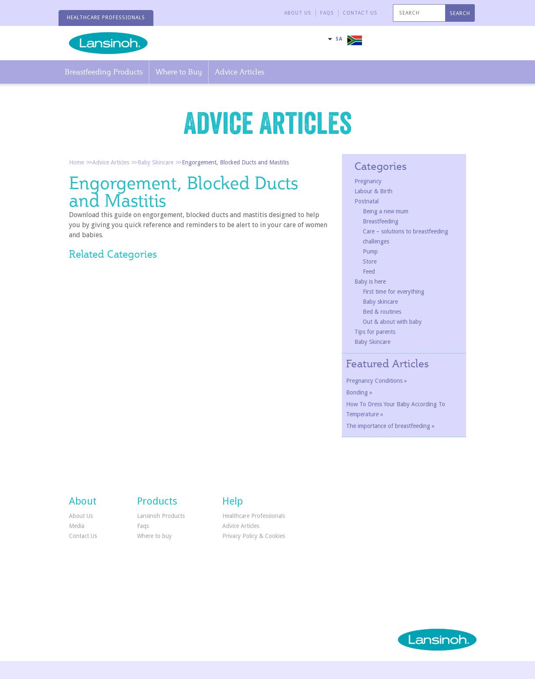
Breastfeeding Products (104, 71)
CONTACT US (360, 13)
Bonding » (359, 392)
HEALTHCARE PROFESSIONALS (106, 17)
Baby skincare (380, 301)
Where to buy (154, 536)
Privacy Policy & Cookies (253, 536)
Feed (369, 271)
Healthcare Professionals (253, 515)
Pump (370, 251)
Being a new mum (385, 211)
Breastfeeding (380, 221)
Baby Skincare (155, 162)
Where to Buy (178, 71)
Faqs (143, 526)
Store (370, 261)
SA (339, 39)
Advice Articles (239, 71)
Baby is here (370, 281)
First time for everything (393, 291)
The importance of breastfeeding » (390, 426)
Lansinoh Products (161, 515)
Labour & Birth (373, 191)
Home (76, 162)
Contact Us (83, 536)
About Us (297, 13)
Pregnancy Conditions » (376, 380)
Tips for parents (374, 331)
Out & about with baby (392, 321)
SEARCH (460, 13)
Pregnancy (368, 181)
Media (76, 526)
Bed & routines (382, 311)
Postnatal (366, 201)
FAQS (327, 13)
